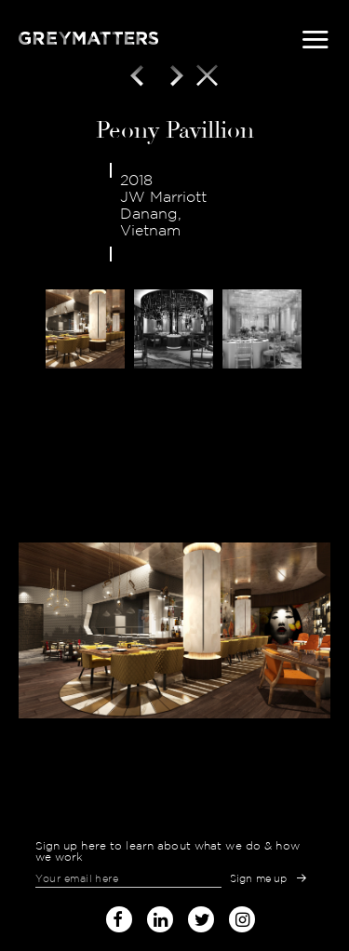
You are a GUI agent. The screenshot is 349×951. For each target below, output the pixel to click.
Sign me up (259, 878)
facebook (119, 915)
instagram (242, 915)
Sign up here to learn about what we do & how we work (167, 851)
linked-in (160, 919)
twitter (201, 915)
